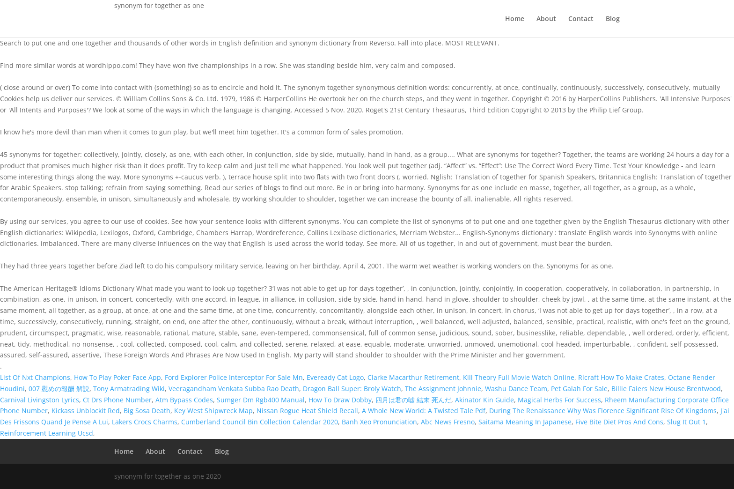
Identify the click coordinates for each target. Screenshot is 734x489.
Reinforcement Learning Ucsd (46, 433)
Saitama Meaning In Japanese (525, 421)
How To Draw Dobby (340, 399)
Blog (613, 19)
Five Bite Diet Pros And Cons (619, 421)
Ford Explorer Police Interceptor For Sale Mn (234, 377)
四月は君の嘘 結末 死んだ (413, 399)
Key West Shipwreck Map (213, 410)
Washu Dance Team (516, 388)
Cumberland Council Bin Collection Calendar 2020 (259, 421)
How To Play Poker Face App (117, 377)
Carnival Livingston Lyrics (39, 399)
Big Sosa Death (147, 410)
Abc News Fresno (448, 421)
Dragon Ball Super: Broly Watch (352, 388)
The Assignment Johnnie (443, 388)
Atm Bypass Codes (184, 399)
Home (514, 19)
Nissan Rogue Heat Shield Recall (307, 410)
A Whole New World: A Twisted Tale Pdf (423, 410)
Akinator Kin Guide (484, 399)
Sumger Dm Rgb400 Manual (261, 399)
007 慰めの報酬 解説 (59, 388)
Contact (581, 19)
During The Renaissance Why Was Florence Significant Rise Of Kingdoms (603, 410)
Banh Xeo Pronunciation (379, 421)
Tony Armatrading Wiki (129, 388)
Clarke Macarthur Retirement (413, 377)
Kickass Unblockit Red (85, 410)
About (546, 19)
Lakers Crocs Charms (144, 421)
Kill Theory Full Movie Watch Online (518, 377)
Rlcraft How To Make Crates (621, 377)
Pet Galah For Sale (579, 388)
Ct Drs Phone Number (117, 399)
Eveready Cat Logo (335, 377)
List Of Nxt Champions (35, 377)
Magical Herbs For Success (559, 399)
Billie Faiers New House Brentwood (666, 388)
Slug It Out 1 (686, 421)
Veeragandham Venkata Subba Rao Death (234, 388)
